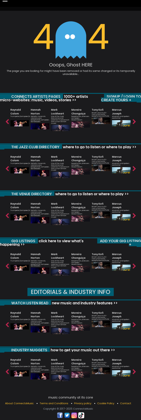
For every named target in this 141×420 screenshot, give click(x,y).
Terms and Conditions (54, 403)
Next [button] (134, 121)
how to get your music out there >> (82, 350)
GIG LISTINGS (23, 240)
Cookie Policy (105, 403)
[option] (20, 116)
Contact (125, 403)
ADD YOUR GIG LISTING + (120, 242)
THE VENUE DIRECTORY (31, 193)
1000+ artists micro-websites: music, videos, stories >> (44, 98)
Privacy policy (82, 403)
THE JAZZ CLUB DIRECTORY (35, 146)
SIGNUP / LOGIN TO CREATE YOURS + (121, 98)
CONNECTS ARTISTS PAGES (35, 96)
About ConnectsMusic (19, 403)
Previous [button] (7, 121)
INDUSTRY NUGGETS (29, 350)
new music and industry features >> (84, 303)
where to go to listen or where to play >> (99, 146)
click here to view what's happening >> (42, 242)
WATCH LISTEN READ (29, 303)
